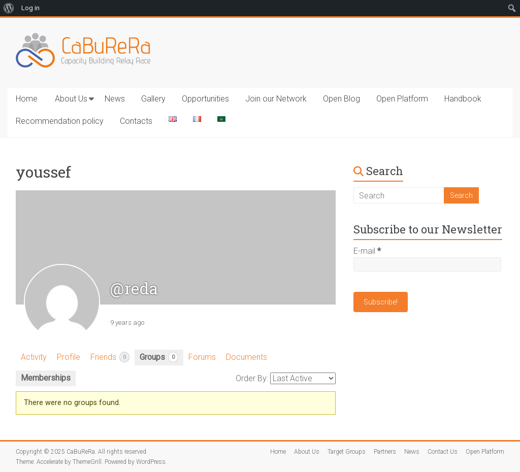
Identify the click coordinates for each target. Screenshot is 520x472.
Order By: (252, 378)
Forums (202, 357)
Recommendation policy (60, 121)
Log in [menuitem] (30, 8)
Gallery (153, 99)
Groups (159, 357)
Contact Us (443, 451)
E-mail (367, 251)
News (115, 99)
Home (27, 99)
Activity (34, 357)
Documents (246, 357)
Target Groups (347, 451)
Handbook (462, 99)
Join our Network (276, 99)
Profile (68, 357)
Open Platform (402, 99)
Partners (385, 451)
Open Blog (341, 99)
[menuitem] (9, 8)
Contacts (136, 121)
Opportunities (205, 99)
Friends (109, 357)
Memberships (46, 378)
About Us (71, 99)
